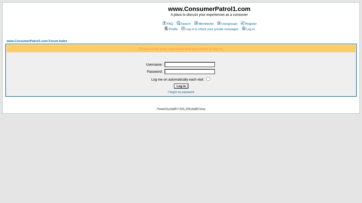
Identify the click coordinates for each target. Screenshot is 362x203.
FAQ (168, 23)
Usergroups (227, 23)
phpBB (172, 109)
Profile (171, 29)
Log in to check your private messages (210, 29)
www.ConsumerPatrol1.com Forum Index (37, 41)
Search (184, 23)
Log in (248, 29)
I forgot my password (181, 92)
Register (249, 23)
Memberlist (204, 23)
